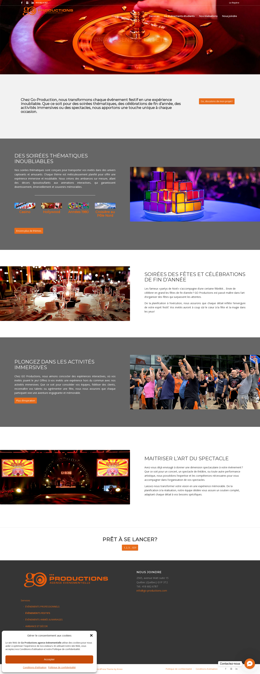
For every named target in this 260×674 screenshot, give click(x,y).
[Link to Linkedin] (32, 2)
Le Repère (234, 2)
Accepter (49, 659)
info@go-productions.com (151, 590)
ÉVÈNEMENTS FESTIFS (37, 613)
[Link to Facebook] (21, 2)
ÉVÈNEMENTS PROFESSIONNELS (42, 606)
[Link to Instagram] (27, 2)
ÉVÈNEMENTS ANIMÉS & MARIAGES (44, 619)
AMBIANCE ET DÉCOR (36, 626)
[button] (91, 635)
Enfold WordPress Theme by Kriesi (105, 669)
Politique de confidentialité (62, 667)
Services (25, 600)
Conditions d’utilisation (34, 667)
